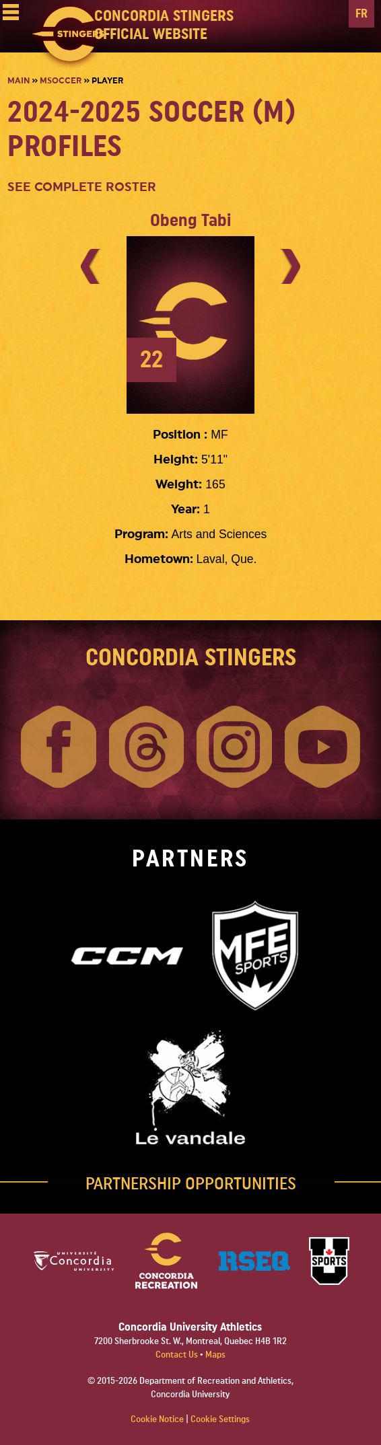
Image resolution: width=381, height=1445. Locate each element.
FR (361, 14)
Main (18, 81)
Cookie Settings (220, 1419)
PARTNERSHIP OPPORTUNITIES (190, 1184)
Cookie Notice (157, 1419)
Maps (215, 1355)
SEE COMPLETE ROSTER (81, 187)
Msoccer (60, 81)
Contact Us (177, 1355)
